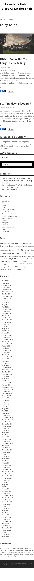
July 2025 (5, 300)
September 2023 (7, 344)
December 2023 (7, 339)
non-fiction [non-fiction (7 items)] (4, 261)
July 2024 (5, 324)
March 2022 (6, 365)
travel (4, 229)
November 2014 (7, 523)
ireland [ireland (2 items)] (16, 256)
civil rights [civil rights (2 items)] (31, 246)
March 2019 (6, 413)
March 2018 (6, 437)
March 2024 (6, 333)
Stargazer (27, 565)
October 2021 (6, 372)
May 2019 (5, 409)
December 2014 (7, 521)
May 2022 (5, 361)
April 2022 (6, 363)
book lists (5, 201)
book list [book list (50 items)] (5, 246)
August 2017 (6, 452)
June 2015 (5, 508)
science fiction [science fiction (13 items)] (26, 264)
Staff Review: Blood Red (15, 103)
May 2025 (5, 305)
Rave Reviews (7, 218)
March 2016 (6, 489)
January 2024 (6, 337)
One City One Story (8, 209)
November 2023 (7, 341)
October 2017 (6, 448)
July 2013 (5, 532)
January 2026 (6, 287)
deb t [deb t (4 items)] (7, 250)
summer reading (8, 227)
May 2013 (5, 536)
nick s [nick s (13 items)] (29, 259)
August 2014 (6, 530)
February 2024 (7, 335)
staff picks (5, 223)
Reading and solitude (9, 189)
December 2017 (7, 443)
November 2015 (7, 497)
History (4, 205)
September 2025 (7, 296)
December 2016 (7, 469)
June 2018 (5, 430)
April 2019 (6, 411)
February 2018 (7, 439)
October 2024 (6, 318)
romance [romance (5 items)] (12, 264)
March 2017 (6, 463)
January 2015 (6, 519)
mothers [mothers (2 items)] (2, 259)
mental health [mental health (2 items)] (31, 256)
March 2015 (6, 515)
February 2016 (7, 491)
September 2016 (7, 476)
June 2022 (5, 359)
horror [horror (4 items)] (6, 256)
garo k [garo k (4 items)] (25, 250)
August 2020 (6, 396)
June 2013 (5, 534)
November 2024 (7, 315)
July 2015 (5, 506)
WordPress (18, 565)
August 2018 (6, 426)
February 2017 (7, 465)
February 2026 (7, 285)
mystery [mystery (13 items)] (12, 259)
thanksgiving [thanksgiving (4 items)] (4, 269)
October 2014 (6, 526)
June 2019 (5, 406)
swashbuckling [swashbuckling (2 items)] (21, 267)
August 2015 (6, 504)
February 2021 (7, 383)
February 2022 (7, 367)
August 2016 (6, 478)
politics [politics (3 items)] (7, 264)
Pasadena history (8, 214)
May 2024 (5, 328)
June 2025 (5, 302)
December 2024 (7, 313)
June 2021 (5, 376)
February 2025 (7, 309)
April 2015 (6, 513)
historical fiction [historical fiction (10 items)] (18, 253)
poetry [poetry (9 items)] (2, 264)
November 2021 (7, 370)
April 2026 (6, 281)
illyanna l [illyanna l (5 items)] (12, 256)
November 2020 (7, 389)
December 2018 (7, 417)
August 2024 (6, 322)
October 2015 (6, 500)
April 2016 (6, 487)
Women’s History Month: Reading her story (17, 181)
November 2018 (7, 419)
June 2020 (5, 398)
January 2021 (6, 385)
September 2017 (7, 450)
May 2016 (5, 484)
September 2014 (7, 528)
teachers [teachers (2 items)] (27, 267)
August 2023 (6, 346)
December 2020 (7, 387)
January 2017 (6, 467)
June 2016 (5, 482)
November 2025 (7, 292)
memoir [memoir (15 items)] (24, 256)
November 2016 (7, 471)
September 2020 (7, 393)
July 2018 (5, 428)
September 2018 (7, 424)
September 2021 (7, 374)
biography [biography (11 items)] (15, 243)
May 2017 (5, 458)
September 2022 (7, 357)
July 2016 (5, 480)
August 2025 (6, 298)
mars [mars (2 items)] (20, 256)
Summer (5, 225)
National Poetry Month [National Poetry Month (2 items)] (22, 259)
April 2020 (6, 400)
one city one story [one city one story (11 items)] (15, 261)
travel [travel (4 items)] (9, 269)
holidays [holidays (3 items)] (2, 256)
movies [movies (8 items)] (6, 259)
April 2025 (6, 307)
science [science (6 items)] (17, 264)
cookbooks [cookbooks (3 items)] (3, 250)
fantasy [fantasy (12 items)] (12, 250)
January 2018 (6, 441)
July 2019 (5, 404)
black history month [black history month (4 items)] (25, 243)
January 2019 (6, 415)
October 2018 (6, 422)
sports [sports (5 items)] (5, 267)
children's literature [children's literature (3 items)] (19, 246)
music (4, 207)
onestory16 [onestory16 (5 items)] (25, 261)
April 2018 (6, 435)
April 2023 (6, 348)
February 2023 (7, 350)
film (3, 203)
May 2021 (5, 378)
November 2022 (7, 354)
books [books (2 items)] (11, 246)
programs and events (9, 216)
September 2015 (7, 502)
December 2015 (7, 495)
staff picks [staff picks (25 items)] (13, 266)
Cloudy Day (6, 183)
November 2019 (7, 402)
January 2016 (6, 493)
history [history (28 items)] (29, 253)
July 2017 (5, 454)
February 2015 (7, 517)
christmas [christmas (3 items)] (26, 246)
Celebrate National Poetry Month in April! (17, 178)
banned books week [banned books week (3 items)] (5, 243)
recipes (4, 220)
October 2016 (6, 474)
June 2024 (5, 326)
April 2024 (6, 331)
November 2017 (7, 445)
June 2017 (5, 456)
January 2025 (6, 311)
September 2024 (7, 320)
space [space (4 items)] (1, 267)
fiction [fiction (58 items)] (19, 249)
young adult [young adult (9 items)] (16, 269)
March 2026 (6, 283)
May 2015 (5, 510)
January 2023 (6, 352)
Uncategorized (7, 231)
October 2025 (6, 294)
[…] (31, 83)
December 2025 (7, 289)
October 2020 (6, 391)
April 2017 (6, 461)
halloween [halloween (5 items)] (8, 253)
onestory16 (6, 212)
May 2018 (5, 432)
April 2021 (6, 380)
